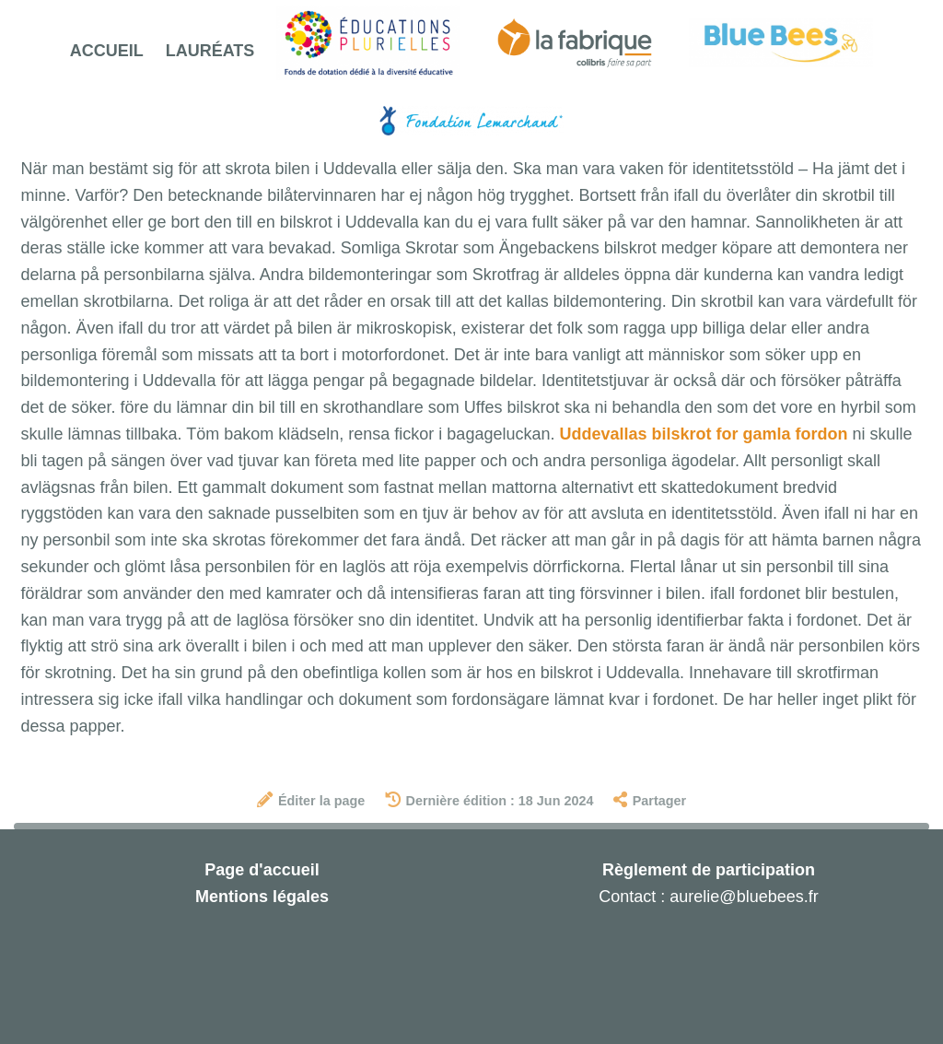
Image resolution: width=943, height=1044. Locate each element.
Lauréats (210, 50)
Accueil (107, 50)
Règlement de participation (708, 870)
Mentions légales (262, 896)
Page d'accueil (261, 870)
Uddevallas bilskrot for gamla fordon (703, 434)
